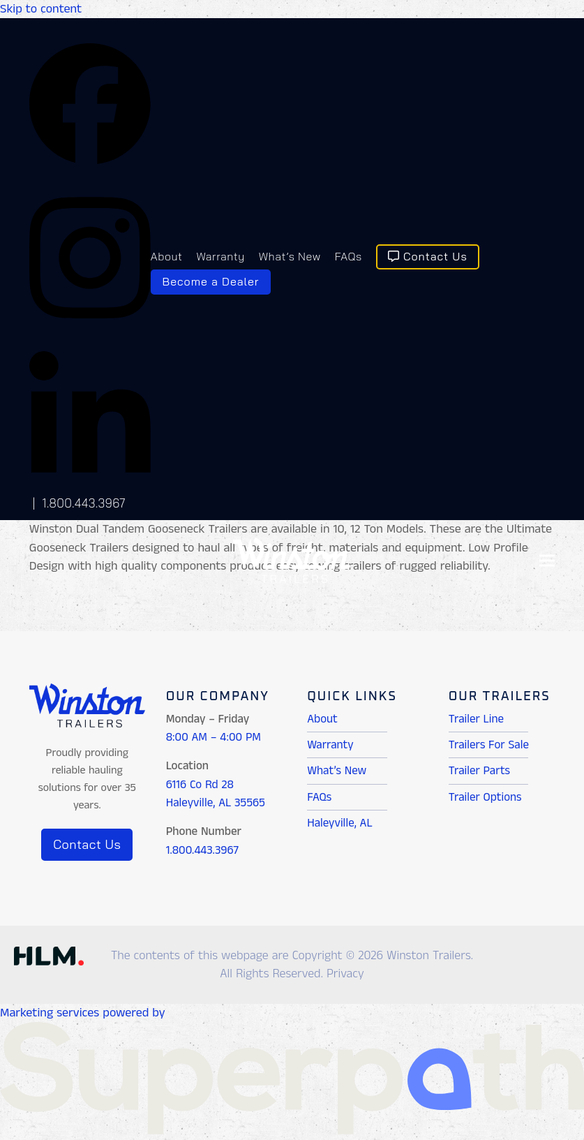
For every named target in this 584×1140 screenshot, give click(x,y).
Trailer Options (485, 797)
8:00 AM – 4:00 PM (213, 737)
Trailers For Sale (489, 744)
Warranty (330, 744)
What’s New (336, 770)
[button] (547, 560)
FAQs (319, 797)
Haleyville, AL (340, 823)
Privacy (345, 974)
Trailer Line (476, 719)
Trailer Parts (479, 770)
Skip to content (41, 9)
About (322, 719)
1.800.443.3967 (84, 503)
